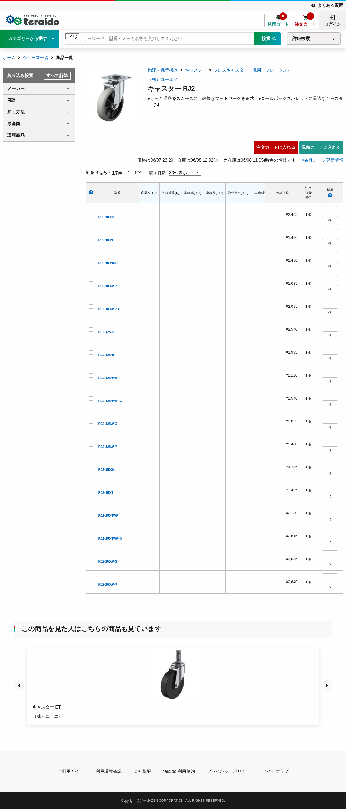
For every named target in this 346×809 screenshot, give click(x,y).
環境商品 (16, 135)
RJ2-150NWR (108, 516)
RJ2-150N (105, 493)
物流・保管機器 (163, 70)
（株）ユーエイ (163, 79)
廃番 (11, 100)
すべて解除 (57, 75)
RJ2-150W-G (107, 561)
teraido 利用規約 (179, 771)
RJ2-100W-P (107, 286)
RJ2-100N (105, 240)
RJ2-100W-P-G (109, 309)
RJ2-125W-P (107, 447)
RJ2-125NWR (108, 378)
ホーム (9, 57)
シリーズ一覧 (36, 57)
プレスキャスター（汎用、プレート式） (252, 70)
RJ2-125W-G (107, 424)
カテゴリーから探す (27, 38)
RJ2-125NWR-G (110, 401)
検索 (266, 38)
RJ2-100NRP (108, 263)
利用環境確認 (109, 771)
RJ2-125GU (107, 332)
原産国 (13, 123)
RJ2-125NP (106, 355)
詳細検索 (301, 38)
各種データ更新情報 (323, 160)
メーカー (16, 88)
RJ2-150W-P (107, 584)
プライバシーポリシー (228, 771)
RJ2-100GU (107, 217)
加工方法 (16, 112)
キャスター (196, 70)
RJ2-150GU (107, 470)
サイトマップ (275, 771)
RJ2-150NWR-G (110, 539)
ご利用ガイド (71, 771)
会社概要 (142, 771)
